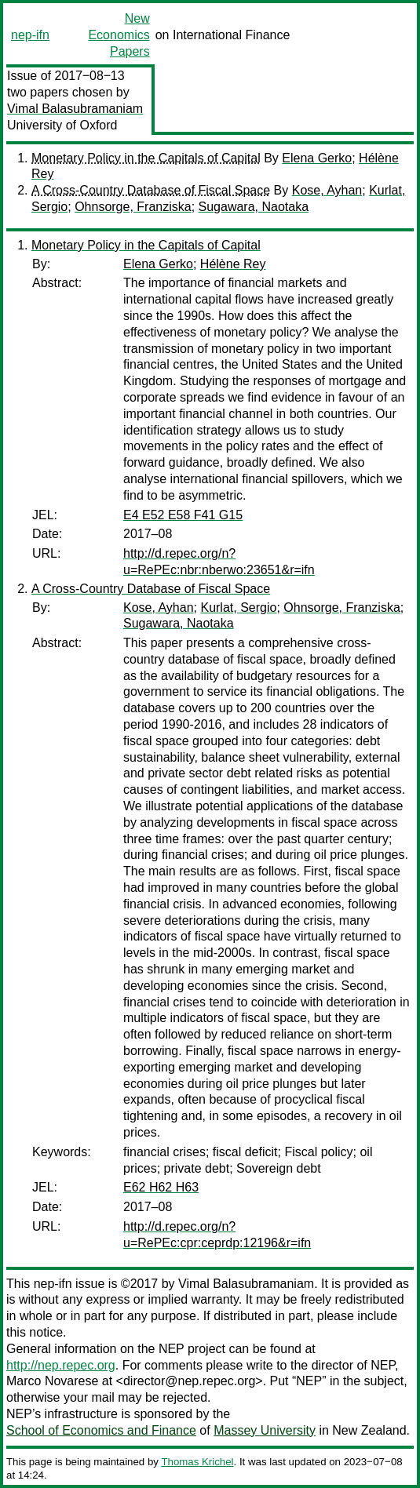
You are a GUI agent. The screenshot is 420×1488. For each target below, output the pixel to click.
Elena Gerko (317, 158)
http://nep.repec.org (60, 1365)
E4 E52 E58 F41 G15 (183, 515)
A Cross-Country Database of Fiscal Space (150, 190)
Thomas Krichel (197, 1462)
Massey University (265, 1430)
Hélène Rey (233, 264)
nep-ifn (30, 35)
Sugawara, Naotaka (254, 206)
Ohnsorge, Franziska (133, 206)
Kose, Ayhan (327, 190)
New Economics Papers (118, 35)
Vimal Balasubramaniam (75, 108)
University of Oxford (62, 125)
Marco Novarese (52, 1381)
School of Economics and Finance (101, 1430)
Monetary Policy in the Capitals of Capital (146, 158)
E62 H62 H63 (161, 1187)
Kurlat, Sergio (238, 607)
